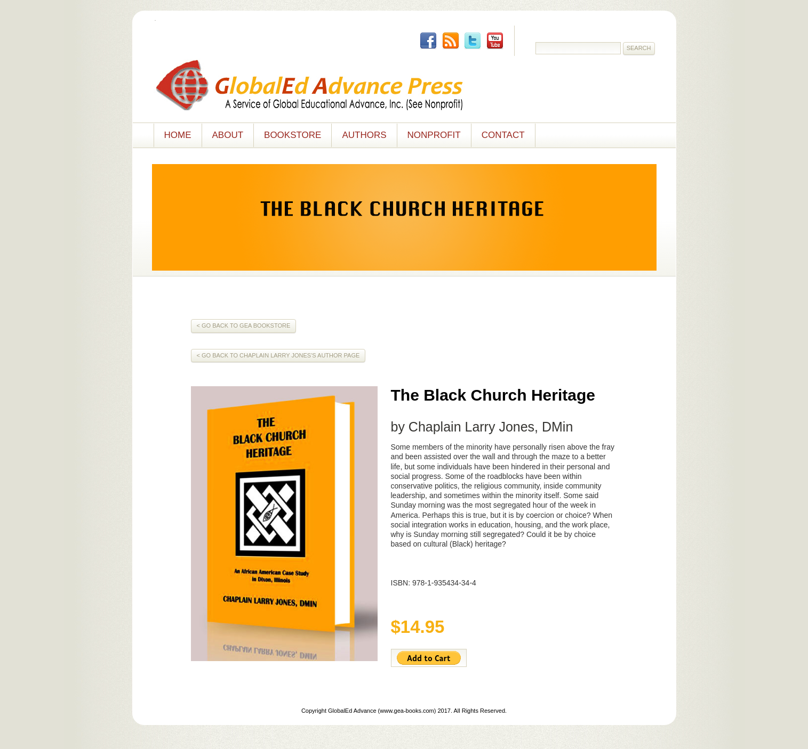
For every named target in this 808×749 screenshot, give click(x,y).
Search (639, 48)
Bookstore (292, 135)
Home (177, 135)
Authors (364, 135)
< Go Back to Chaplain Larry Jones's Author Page (278, 355)
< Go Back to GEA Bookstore (244, 325)
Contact (503, 135)
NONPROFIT (434, 135)
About (228, 135)
